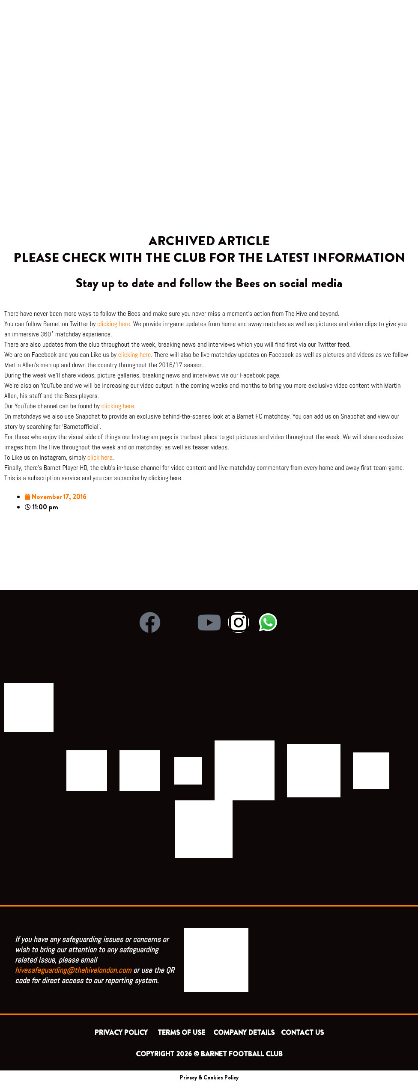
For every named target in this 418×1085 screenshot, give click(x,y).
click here (100, 457)
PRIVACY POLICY (123, 1032)
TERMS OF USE (182, 1032)
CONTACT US (302, 1032)
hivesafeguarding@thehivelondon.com (73, 970)
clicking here (113, 323)
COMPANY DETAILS (244, 1032)
